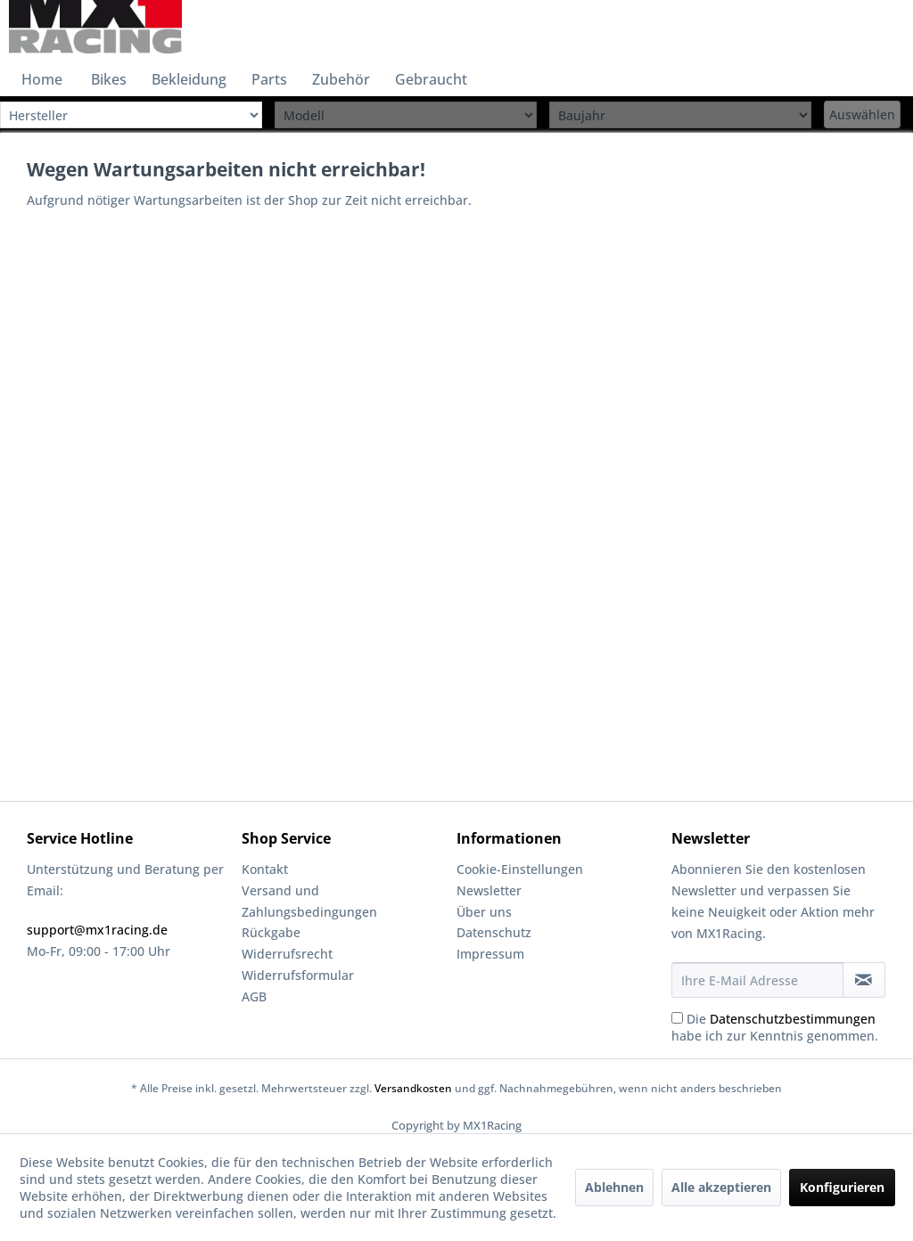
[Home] (42, 79)
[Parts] (269, 79)
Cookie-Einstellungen (519, 869)
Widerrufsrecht (287, 953)
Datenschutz (493, 932)
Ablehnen (614, 1187)
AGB (254, 996)
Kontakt (265, 869)
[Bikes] (108, 79)
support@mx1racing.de (97, 929)
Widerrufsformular (298, 975)
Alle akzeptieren (721, 1187)
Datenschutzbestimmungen (793, 1018)
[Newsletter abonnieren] (864, 980)
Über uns (484, 911)
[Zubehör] (341, 79)
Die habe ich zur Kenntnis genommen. (774, 1027)
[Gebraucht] (431, 79)
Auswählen (862, 114)
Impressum (490, 953)
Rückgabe (271, 932)
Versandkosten (413, 1088)
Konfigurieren (842, 1187)
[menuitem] (42, 79)
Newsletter (489, 890)
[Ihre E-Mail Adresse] (757, 980)
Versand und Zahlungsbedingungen (309, 901)
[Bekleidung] (189, 79)
